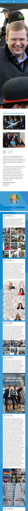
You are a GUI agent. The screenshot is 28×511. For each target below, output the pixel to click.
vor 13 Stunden (9, 216)
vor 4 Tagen (8, 358)
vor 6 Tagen (8, 509)
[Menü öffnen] (26, 1)
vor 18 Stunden (9, 261)
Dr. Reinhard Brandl (14, 204)
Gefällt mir (14, 207)
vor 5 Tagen (8, 416)
